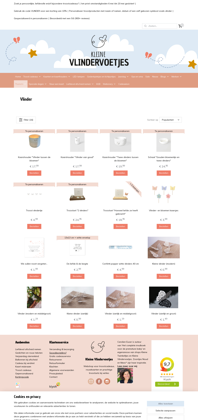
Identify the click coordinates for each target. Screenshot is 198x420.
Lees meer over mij (127, 366)
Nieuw (155, 76)
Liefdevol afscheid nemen (80, 84)
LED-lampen (79, 76)
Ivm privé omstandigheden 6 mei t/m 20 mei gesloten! (107, 3)
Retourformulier (57, 363)
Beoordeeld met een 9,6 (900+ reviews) (70, 18)
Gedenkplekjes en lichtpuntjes (101, 76)
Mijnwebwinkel (133, 414)
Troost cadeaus (32, 76)
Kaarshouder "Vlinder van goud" (77, 157)
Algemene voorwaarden (61, 370)
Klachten (53, 366)
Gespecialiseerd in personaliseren (31, 18)
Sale (147, 76)
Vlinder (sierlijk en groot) (163, 313)
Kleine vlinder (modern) (163, 263)
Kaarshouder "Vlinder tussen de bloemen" (34, 159)
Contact (53, 377)
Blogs (165, 76)
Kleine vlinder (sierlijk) (77, 313)
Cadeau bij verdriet (24, 363)
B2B (98, 84)
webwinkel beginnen (108, 414)
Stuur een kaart (56, 84)
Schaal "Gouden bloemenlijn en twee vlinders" (163, 159)
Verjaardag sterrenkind (27, 356)
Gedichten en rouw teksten (29, 352)
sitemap (92, 414)
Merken (177, 76)
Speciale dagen (38, 84)
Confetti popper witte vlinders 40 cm (120, 263)
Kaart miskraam (23, 366)
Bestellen (34, 173)
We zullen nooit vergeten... (34, 263)
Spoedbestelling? (58, 352)
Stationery (109, 84)
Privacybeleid (56, 373)
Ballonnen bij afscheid (26, 359)
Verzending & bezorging (61, 349)
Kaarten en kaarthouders (56, 76)
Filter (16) (26, 120)
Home (18, 76)
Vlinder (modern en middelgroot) (34, 313)
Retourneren (55, 359)
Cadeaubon (123, 84)
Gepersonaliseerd (24, 373)
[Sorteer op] (170, 119)
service (67, 356)
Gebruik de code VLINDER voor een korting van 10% (40, 11)
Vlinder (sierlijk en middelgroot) (120, 313)
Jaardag (123, 76)
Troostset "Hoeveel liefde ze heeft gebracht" (120, 212)
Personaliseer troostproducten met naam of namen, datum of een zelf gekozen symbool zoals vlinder (120, 11)
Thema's (20, 84)
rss (97, 414)
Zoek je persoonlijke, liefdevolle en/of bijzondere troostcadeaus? (46, 3)
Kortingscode (22, 377)
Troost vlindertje (34, 210)
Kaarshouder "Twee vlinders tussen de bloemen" (120, 159)
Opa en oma (137, 76)
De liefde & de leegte (77, 263)
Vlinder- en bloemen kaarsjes (163, 210)
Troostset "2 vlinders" (77, 210)
